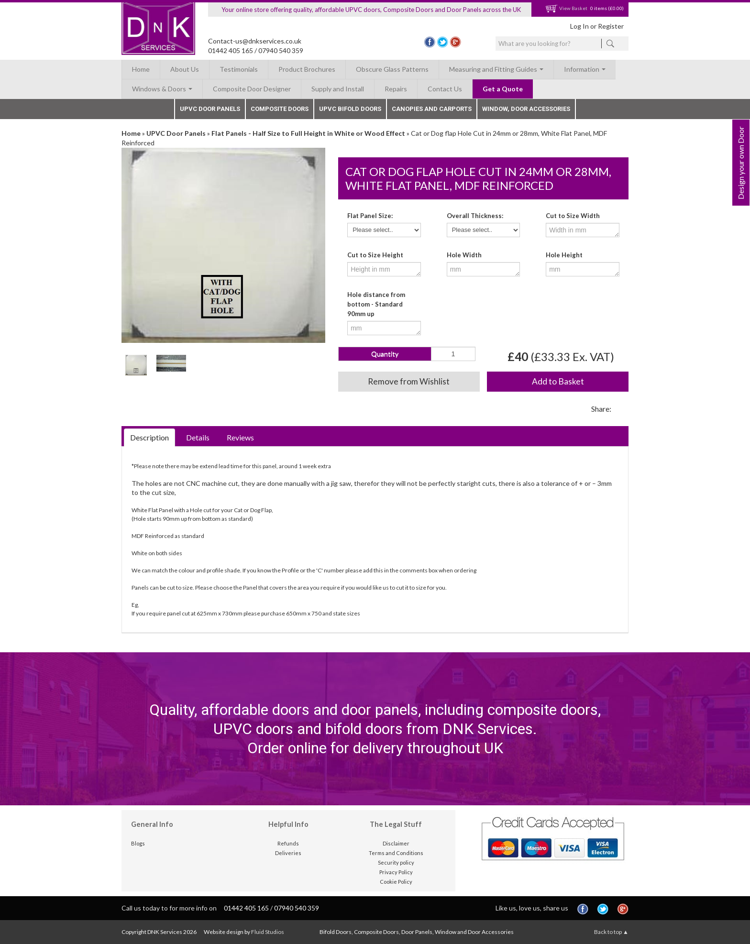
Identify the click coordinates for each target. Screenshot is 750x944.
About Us (184, 69)
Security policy (396, 862)
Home (141, 69)
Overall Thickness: (475, 216)
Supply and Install (337, 89)
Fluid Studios (267, 931)
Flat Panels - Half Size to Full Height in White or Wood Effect (308, 133)
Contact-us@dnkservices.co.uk (254, 41)
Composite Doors (280, 108)
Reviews (240, 437)
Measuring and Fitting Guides (496, 69)
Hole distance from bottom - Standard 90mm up (376, 304)
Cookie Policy (396, 881)
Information (585, 69)
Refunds (288, 843)
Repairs (396, 89)
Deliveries (288, 853)
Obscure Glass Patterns (392, 69)
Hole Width (464, 255)
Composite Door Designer (252, 89)
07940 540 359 (280, 50)
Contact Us (445, 89)
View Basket (566, 8)
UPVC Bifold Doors (350, 108)
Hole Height (564, 255)
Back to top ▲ (611, 931)
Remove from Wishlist (409, 381)
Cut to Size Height (375, 255)
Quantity (384, 354)
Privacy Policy (396, 872)
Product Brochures (306, 69)
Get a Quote (503, 89)
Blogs (138, 843)
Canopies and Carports (432, 108)
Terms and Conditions (396, 853)
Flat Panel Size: (370, 216)
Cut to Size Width (573, 216)
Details (198, 437)
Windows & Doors (162, 89)
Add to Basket (558, 381)
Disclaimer (396, 843)
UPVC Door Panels (210, 108)
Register (611, 26)
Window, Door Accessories (526, 108)
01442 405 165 (230, 50)
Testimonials (239, 69)
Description (149, 437)
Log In (579, 26)
